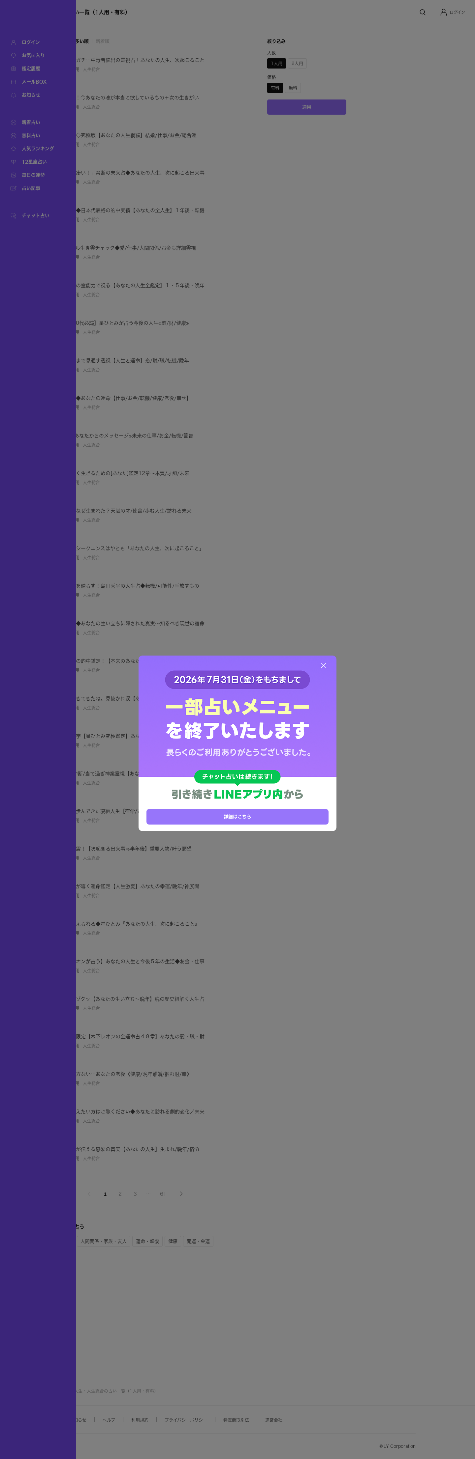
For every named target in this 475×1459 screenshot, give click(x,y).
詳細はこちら (237, 816)
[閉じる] (324, 665)
